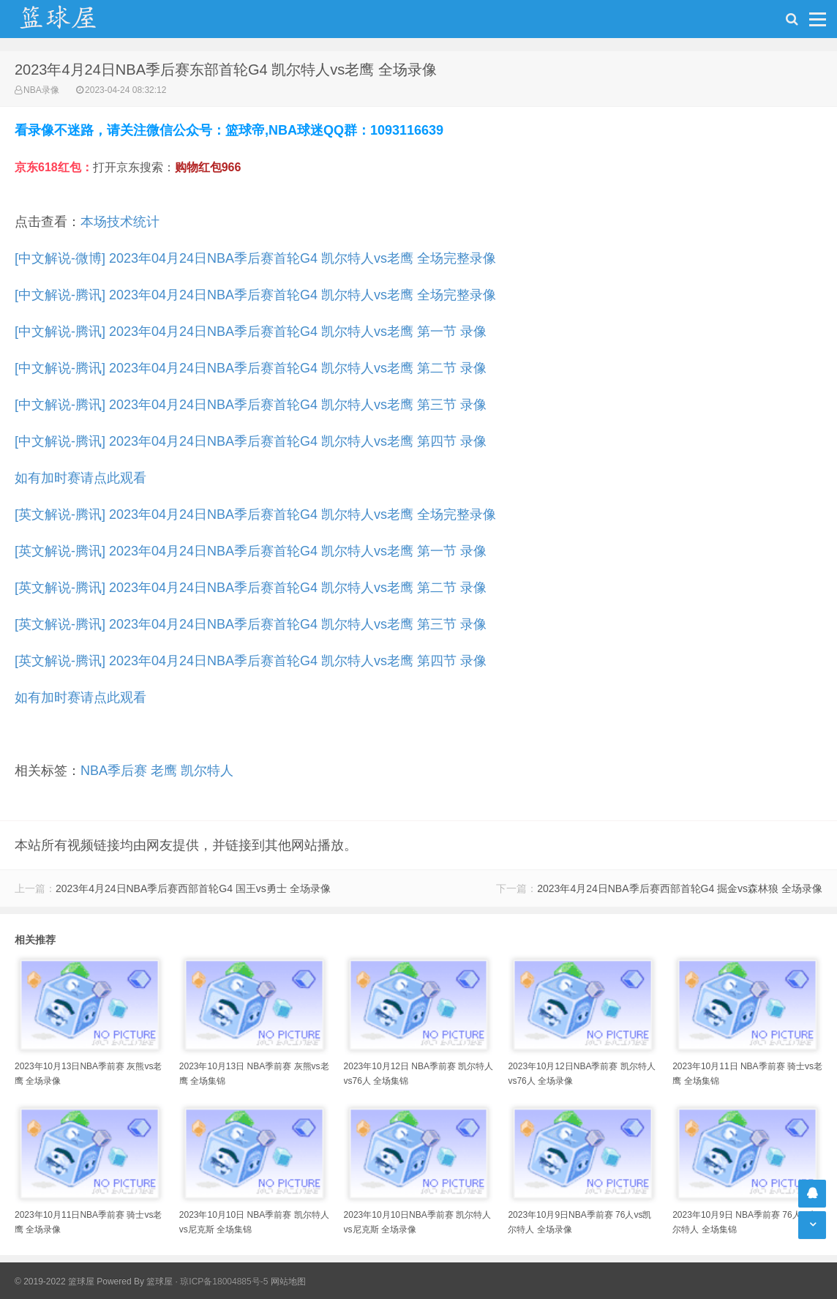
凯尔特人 (207, 770)
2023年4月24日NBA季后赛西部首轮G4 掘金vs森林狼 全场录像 (679, 888)
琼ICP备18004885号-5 (224, 1281)
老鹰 (164, 770)
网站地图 (288, 1281)
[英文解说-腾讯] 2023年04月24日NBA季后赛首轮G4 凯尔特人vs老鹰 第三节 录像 (251, 624)
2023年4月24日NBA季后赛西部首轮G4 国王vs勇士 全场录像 (193, 888)
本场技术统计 (119, 221)
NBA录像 (41, 90)
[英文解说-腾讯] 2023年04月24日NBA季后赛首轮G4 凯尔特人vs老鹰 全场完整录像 (255, 514)
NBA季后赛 (113, 770)
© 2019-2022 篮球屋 (54, 1281)
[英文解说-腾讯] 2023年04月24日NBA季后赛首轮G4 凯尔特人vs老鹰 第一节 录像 (251, 551)
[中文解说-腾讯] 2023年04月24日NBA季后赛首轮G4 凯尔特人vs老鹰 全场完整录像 (255, 295)
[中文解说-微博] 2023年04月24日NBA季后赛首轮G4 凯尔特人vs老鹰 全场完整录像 (255, 258)
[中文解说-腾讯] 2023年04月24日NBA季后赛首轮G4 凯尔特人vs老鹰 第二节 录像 (251, 368)
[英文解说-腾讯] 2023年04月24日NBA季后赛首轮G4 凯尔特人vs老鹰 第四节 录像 (251, 661)
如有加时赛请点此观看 (80, 478)
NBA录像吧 (73, 19)
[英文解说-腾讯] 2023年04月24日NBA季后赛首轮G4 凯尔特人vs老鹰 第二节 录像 (251, 587)
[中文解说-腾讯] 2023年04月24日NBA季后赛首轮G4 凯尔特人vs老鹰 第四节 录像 (251, 441)
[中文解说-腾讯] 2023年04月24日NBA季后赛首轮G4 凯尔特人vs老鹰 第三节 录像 (251, 404)
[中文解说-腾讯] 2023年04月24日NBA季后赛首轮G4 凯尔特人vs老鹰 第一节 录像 (251, 331)
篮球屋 (159, 1281)
